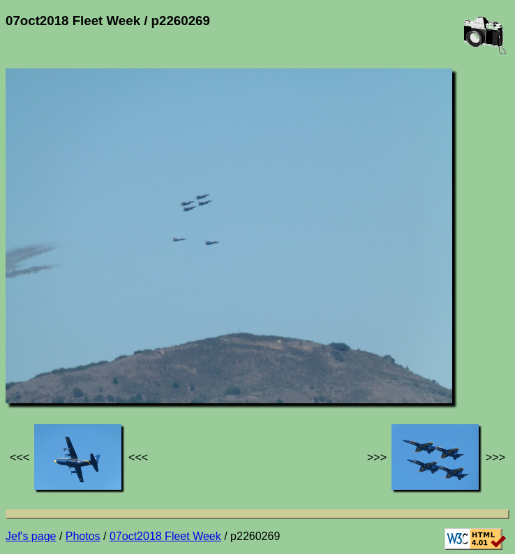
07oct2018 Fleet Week (165, 536)
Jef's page (31, 536)
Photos (83, 536)
